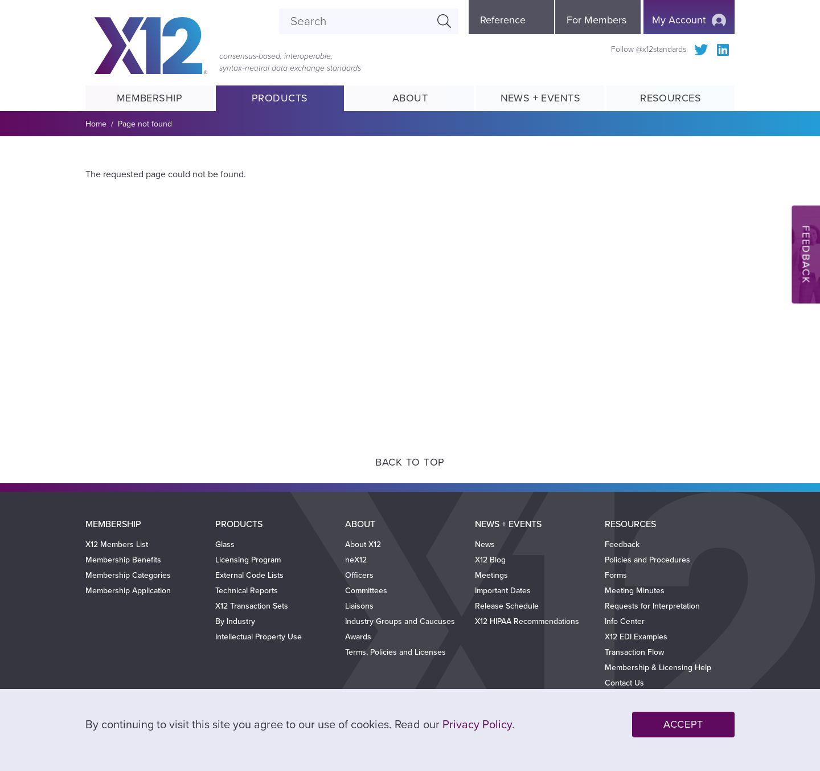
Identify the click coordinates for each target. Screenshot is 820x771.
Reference (503, 20)
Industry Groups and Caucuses (400, 621)
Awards (358, 637)
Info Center (625, 621)
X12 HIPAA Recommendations (527, 621)
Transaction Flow (634, 652)
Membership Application (128, 590)
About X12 (363, 544)
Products (280, 98)
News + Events (540, 98)
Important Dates (503, 590)
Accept (683, 724)
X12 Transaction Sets (251, 606)
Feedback (622, 544)
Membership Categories (128, 575)
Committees (366, 590)
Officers (359, 575)
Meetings (491, 575)
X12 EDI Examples (636, 637)
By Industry (235, 621)
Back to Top (410, 462)
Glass (225, 544)
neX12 (356, 560)
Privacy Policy (477, 725)
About (410, 98)
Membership (149, 98)
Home (95, 124)
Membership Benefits (123, 560)
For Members (596, 20)
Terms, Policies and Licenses (395, 652)
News (485, 544)
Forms (616, 575)
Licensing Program (248, 560)
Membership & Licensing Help (658, 667)
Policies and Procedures (647, 560)
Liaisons (359, 606)
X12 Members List (116, 544)
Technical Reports (246, 590)
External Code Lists (249, 575)
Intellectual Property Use (258, 637)
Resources (670, 98)
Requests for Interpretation (652, 606)
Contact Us (624, 683)
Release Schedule (507, 606)
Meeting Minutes (635, 590)
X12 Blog (490, 560)
